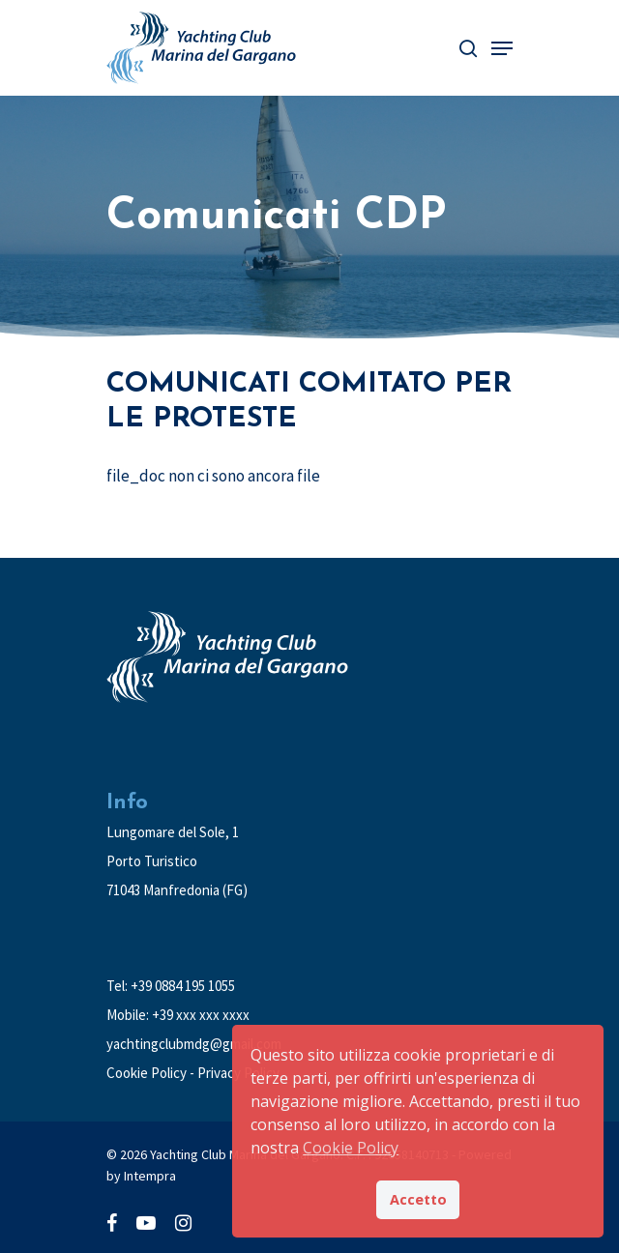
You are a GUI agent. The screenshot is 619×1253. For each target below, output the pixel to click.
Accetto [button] (418, 1199)
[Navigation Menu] (502, 48)
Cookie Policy (146, 1073)
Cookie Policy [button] (350, 1147)
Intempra (150, 1175)
